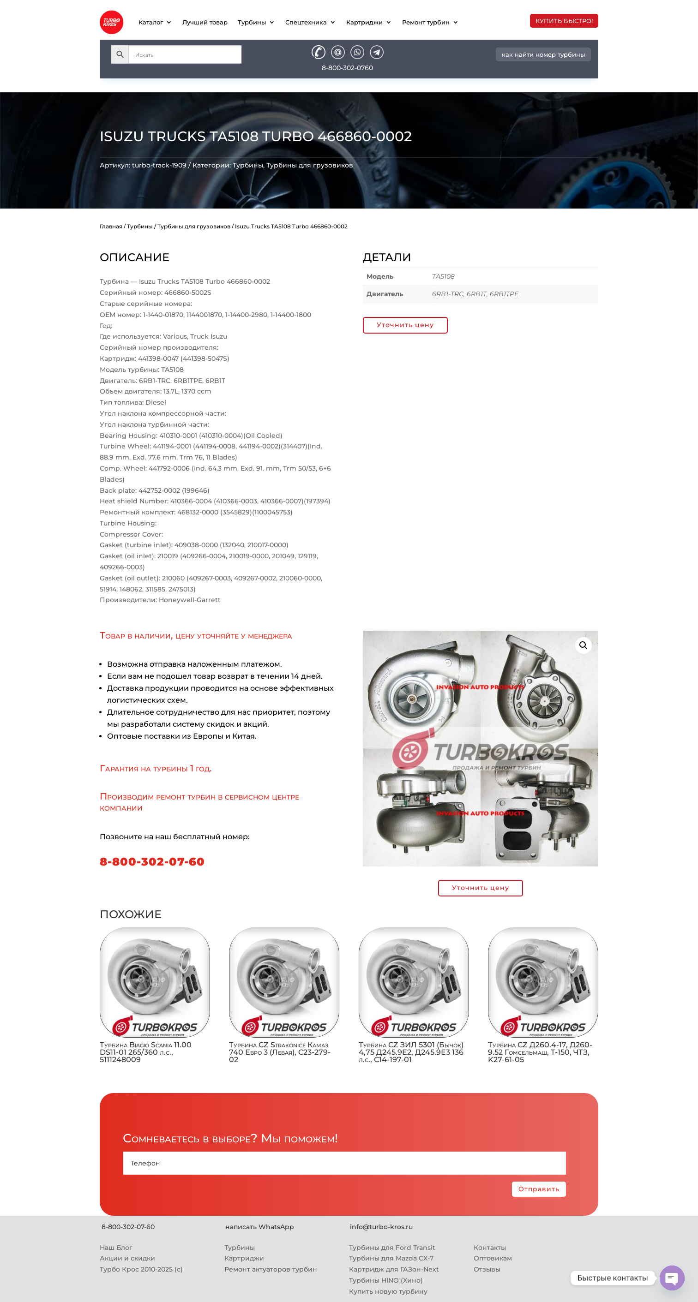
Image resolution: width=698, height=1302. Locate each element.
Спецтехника (306, 22)
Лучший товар (205, 22)
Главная (111, 226)
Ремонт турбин (426, 22)
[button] (583, 645)
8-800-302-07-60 (152, 861)
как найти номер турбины (543, 54)
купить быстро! (564, 20)
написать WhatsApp (259, 1227)
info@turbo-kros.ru (381, 1227)
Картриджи (364, 22)
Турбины (252, 22)
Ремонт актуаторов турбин (270, 1269)
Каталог (150, 22)
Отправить (539, 1189)
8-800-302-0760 (347, 68)
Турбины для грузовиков (309, 165)
